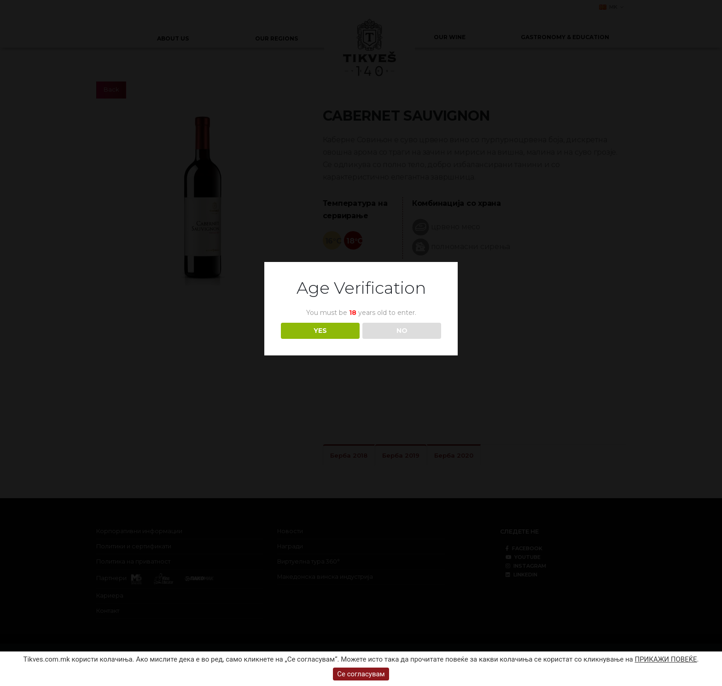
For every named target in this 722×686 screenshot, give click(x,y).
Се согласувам (361, 674)
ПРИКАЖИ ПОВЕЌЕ (666, 659)
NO (402, 330)
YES (320, 330)
